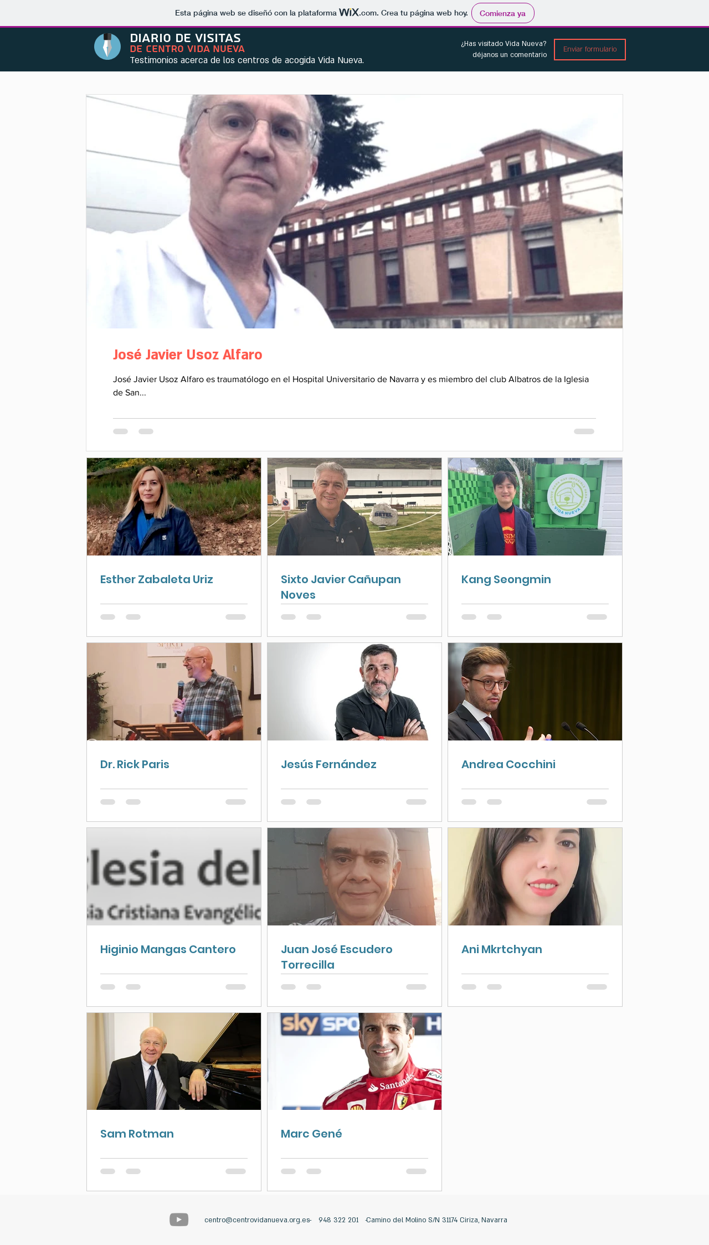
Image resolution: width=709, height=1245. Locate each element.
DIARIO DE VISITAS (185, 38)
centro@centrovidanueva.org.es (257, 1220)
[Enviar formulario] (590, 49)
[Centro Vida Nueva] (179, 1219)
